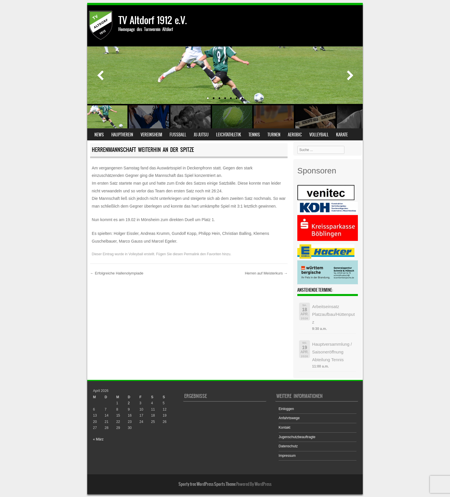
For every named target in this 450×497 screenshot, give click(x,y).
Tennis (254, 134)
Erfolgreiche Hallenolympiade (116, 273)
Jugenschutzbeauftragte (297, 437)
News (99, 134)
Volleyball (319, 134)
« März (98, 439)
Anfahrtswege (289, 418)
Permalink (191, 254)
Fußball (178, 134)
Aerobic (295, 134)
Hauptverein (122, 134)
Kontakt (284, 428)
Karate (342, 134)
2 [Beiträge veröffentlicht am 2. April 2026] (129, 403)
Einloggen (286, 409)
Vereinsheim (151, 134)
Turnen (273, 134)
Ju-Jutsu (201, 134)
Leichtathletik (228, 134)
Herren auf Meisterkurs (266, 273)
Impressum (287, 456)
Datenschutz (288, 446)
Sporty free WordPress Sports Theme (207, 484)
